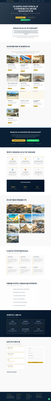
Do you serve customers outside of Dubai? (19, 299)
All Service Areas (28, 399)
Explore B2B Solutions (31, 17)
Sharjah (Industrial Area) (29, 397)
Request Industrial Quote (20, 17)
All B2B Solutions (18, 399)
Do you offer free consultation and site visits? (19, 305)
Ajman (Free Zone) (28, 398)
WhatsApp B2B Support (33, 140)
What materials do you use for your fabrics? (19, 292)
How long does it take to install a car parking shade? (20, 302)
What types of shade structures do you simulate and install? (21, 289)
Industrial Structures (18, 398)
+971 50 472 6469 (39, 396)
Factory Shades (18, 397)
